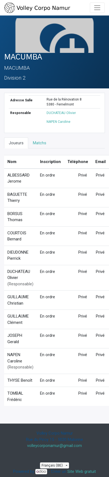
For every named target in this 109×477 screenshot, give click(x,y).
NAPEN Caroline (58, 122)
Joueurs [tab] (16, 142)
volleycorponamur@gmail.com (54, 445)
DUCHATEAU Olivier (61, 113)
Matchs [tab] (39, 142)
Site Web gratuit (81, 471)
